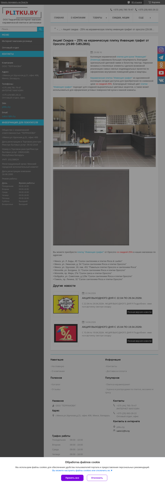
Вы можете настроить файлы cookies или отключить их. (81, 470)
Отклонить (97, 478)
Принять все (72, 478)
